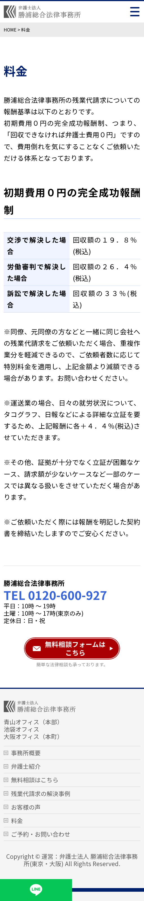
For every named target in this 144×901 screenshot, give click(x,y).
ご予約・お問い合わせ (40, 834)
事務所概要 (26, 752)
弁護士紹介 (26, 766)
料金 (17, 820)
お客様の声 (26, 807)
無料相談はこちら (34, 779)
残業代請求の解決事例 (40, 793)
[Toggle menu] (134, 11)
